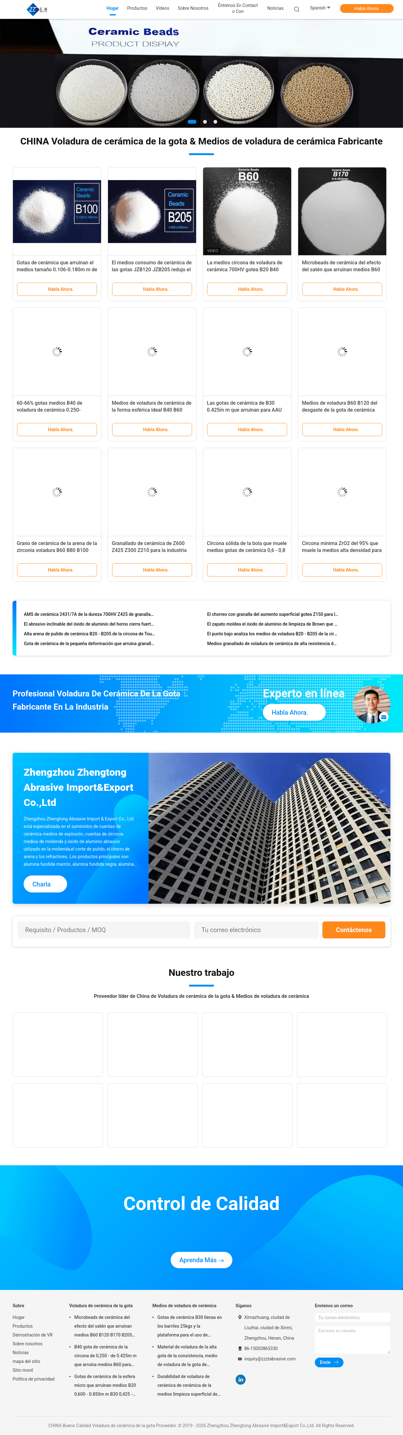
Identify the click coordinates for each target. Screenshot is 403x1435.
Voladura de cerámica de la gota (101, 1305)
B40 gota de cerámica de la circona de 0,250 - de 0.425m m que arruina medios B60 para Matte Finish (105, 1356)
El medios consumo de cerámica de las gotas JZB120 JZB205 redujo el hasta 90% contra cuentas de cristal (152, 269)
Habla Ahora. (367, 8)
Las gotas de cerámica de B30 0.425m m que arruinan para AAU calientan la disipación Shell (244, 410)
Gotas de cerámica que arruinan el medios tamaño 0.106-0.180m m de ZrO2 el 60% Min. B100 (57, 269)
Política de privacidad (33, 1379)
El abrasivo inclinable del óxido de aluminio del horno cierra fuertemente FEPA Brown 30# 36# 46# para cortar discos (89, 625)
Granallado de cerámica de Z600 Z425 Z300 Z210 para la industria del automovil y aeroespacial (149, 550)
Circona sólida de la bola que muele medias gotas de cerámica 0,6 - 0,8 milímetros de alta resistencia (247, 550)
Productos (23, 1326)
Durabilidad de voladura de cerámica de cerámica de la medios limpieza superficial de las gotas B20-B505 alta (187, 1386)
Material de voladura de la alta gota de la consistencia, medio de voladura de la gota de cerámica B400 (187, 1356)
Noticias (21, 1352)
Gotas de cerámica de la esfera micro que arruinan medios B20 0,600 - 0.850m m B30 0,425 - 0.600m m (105, 1386)
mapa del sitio (26, 1361)
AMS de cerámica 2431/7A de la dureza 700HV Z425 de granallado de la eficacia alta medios (89, 615)
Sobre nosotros (28, 1343)
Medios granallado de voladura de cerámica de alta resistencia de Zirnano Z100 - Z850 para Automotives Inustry (272, 644)
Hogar (19, 1317)
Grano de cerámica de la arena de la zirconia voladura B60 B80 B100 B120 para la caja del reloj (57, 550)
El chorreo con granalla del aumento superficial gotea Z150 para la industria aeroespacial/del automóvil (272, 615)
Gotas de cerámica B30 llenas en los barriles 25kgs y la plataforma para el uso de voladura (189, 1327)
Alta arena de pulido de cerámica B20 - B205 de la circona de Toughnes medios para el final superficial (89, 635)
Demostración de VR (33, 1334)
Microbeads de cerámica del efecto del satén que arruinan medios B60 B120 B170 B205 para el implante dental (103, 1327)
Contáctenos (354, 930)
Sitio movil (23, 1370)
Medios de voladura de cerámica (184, 1305)
